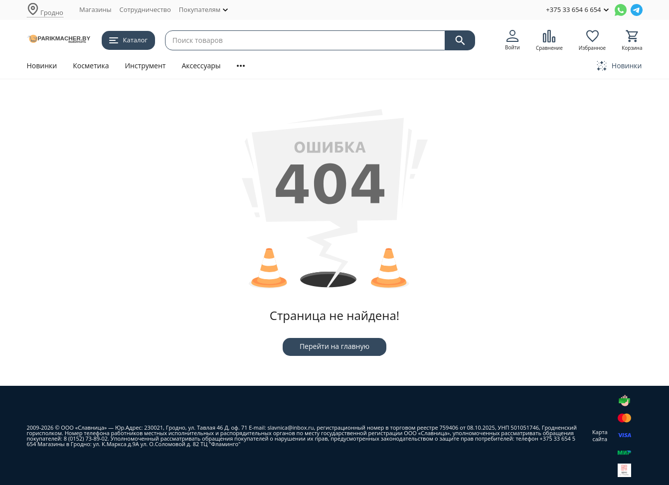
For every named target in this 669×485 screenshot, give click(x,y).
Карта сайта (600, 435)
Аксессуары (200, 65)
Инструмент (145, 65)
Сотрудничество (144, 9)
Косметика (91, 65)
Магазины (95, 9)
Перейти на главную (334, 346)
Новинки (42, 65)
